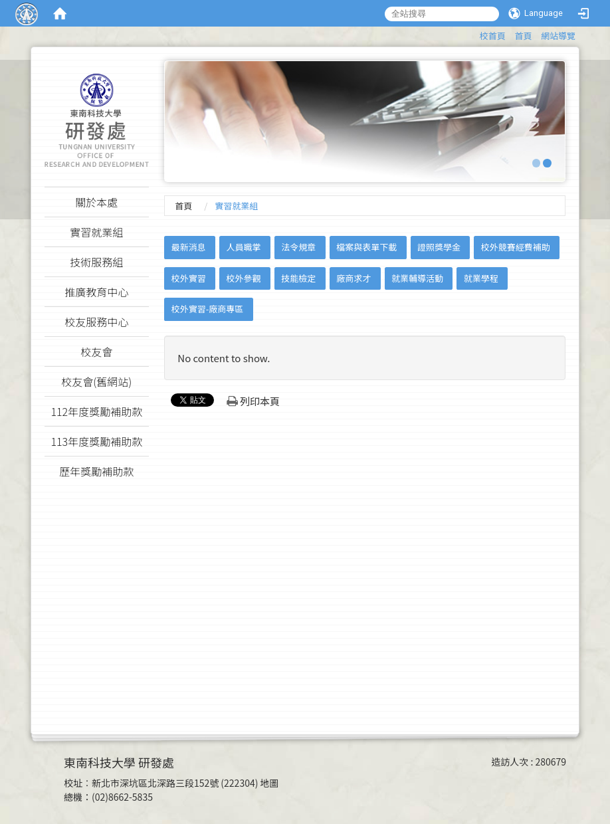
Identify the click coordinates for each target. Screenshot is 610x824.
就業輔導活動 (417, 278)
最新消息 (188, 247)
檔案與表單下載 (366, 247)
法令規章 (298, 247)
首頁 (523, 35)
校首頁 (493, 35)
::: (473, 33)
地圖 (269, 782)
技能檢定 (298, 278)
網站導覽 (558, 35)
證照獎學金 (438, 247)
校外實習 (188, 278)
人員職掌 (244, 247)
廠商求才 (353, 278)
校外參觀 (244, 278)
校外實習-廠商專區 (207, 308)
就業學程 (481, 278)
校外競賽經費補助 (515, 247)
